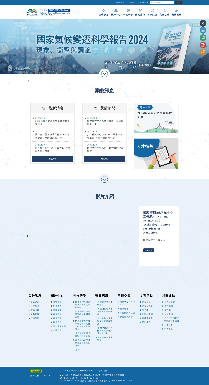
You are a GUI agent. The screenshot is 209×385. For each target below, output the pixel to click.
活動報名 (146, 322)
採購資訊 (35, 318)
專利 (77, 350)
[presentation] (3, 47)
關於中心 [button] (116, 12)
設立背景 (57, 302)
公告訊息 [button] (104, 12)
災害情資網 (169, 302)
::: (112, 2)
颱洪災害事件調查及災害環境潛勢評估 (83, 304)
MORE (52, 159)
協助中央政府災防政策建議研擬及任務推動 (105, 330)
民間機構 (168, 314)
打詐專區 (168, 329)
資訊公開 (35, 310)
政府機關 (168, 306)
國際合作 (124, 309)
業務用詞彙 (147, 318)
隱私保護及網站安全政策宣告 (79, 371)
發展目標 (57, 318)
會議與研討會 (126, 317)
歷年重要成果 (59, 326)
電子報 (145, 310)
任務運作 (57, 306)
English (131, 2)
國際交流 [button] (152, 12)
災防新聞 (35, 314)
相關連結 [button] (176, 12)
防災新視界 (147, 306)
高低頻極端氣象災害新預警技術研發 (83, 343)
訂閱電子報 (143, 2)
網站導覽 (120, 2)
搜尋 (178, 2)
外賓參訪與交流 (127, 313)
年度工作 (57, 322)
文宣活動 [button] (164, 12)
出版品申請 (147, 314)
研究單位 (168, 310)
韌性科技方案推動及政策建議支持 (105, 321)
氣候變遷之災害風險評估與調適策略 (83, 314)
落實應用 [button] (140, 12)
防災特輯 (146, 302)
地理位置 (57, 330)
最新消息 (35, 302)
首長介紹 (57, 314)
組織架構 (57, 310)
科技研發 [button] (128, 12)
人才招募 (35, 306)
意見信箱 (103, 371)
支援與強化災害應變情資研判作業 (105, 311)
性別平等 (168, 325)
